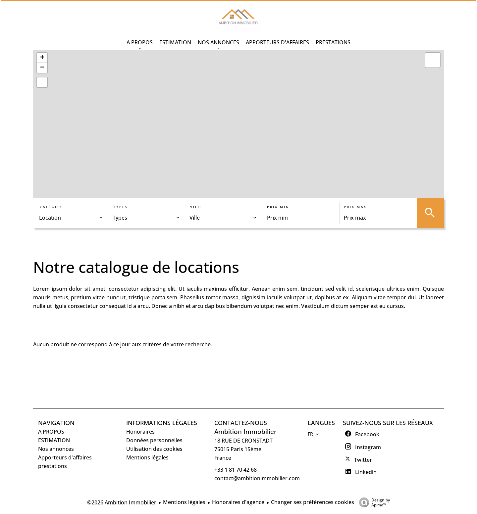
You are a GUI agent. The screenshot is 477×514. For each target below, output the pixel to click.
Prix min (278, 206)
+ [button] (42, 58)
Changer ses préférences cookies (312, 502)
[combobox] (71, 217)
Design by (373, 502)
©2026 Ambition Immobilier (121, 502)
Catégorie (53, 206)
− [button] (42, 68)
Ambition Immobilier (245, 431)
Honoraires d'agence (238, 502)
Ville (196, 206)
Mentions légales (184, 502)
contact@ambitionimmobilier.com (257, 478)
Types (120, 206)
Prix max (355, 206)
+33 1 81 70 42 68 (235, 469)
